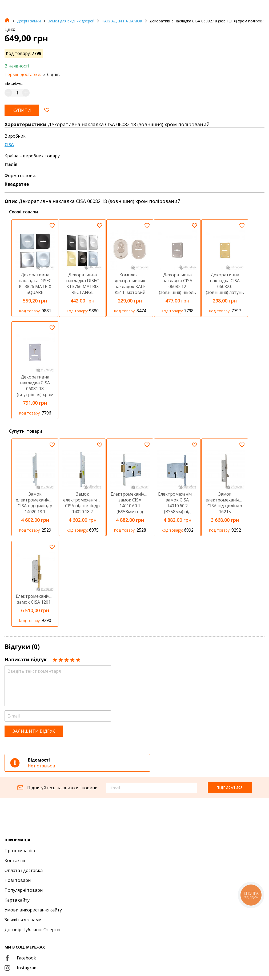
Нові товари (18, 880)
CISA (9, 145)
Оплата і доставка (24, 870)
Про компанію (20, 851)
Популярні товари (24, 890)
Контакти (15, 860)
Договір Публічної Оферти (32, 930)
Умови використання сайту (33, 910)
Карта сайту (17, 900)
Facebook (20, 958)
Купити (22, 110)
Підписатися (230, 787)
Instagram (21, 968)
